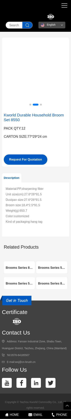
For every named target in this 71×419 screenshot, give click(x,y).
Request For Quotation (25, 159)
